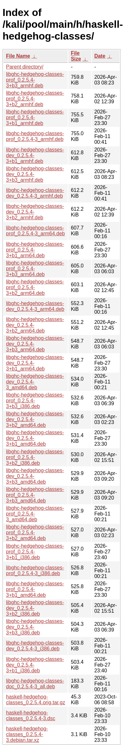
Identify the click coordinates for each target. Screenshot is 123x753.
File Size (76, 56)
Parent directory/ (24, 66)
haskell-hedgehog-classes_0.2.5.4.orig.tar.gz (35, 699)
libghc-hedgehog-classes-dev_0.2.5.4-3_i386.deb (35, 645)
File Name (18, 56)
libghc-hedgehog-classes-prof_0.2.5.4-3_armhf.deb (35, 136)
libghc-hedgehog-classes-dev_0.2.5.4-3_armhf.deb (35, 193)
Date (100, 56)
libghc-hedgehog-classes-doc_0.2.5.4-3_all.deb (35, 683)
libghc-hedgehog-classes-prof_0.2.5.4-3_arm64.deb (35, 230)
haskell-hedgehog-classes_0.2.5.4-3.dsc (30, 715)
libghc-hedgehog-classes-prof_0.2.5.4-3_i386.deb (35, 570)
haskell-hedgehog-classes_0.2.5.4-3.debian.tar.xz (27, 734)
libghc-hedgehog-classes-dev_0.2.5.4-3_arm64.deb (35, 306)
